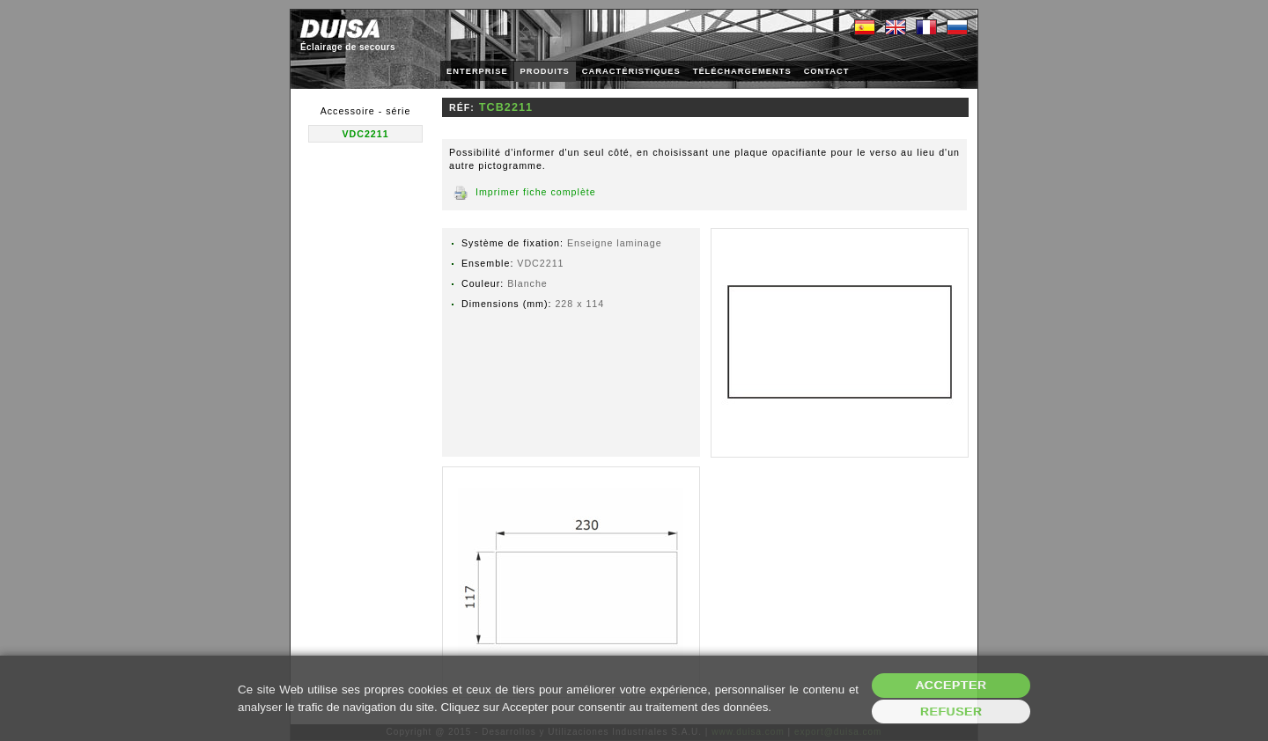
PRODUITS (545, 71)
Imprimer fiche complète (536, 192)
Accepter (951, 685)
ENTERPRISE (477, 71)
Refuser (951, 711)
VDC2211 (365, 133)
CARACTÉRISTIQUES (631, 71)
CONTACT (827, 71)
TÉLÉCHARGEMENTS (742, 71)
